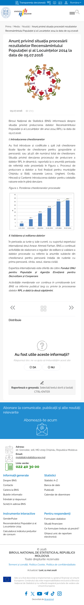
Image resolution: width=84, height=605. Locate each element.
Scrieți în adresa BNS (14, 504)
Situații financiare (53, 523)
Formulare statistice (55, 518)
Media (17, 26)
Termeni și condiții (18, 564)
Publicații (49, 489)
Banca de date (52, 485)
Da (32, 367)
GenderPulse (10, 518)
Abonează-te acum (40, 420)
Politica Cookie (37, 564)
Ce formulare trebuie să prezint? (61, 528)
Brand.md (49, 599)
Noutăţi (26, 26)
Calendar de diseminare (57, 494)
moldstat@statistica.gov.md (30, 457)
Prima (8, 26)
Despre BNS (10, 480)
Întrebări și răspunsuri (14, 499)
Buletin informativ (12, 494)
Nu (51, 367)
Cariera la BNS (11, 489)
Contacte (8, 485)
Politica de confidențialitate (60, 564)
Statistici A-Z (51, 480)
